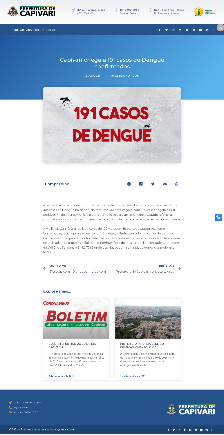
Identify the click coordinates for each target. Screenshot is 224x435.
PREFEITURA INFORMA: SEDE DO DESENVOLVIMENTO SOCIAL (142, 345)
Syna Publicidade (66, 429)
